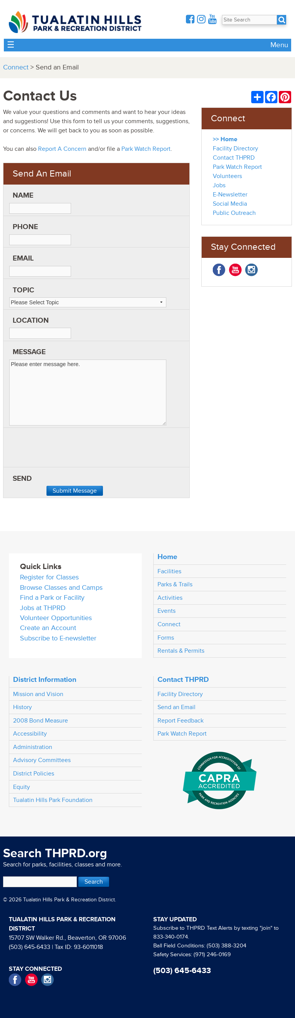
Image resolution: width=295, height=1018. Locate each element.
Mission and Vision (38, 694)
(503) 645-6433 (29, 947)
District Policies (33, 773)
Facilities (169, 571)
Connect (15, 67)
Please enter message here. (87, 393)
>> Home (225, 139)
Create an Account (48, 628)
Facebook (219, 270)
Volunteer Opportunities (56, 618)
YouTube (235, 270)
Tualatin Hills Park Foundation (53, 800)
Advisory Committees (42, 760)
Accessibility (30, 734)
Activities (169, 598)
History (22, 707)
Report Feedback (180, 720)
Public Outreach (234, 213)
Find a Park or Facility (52, 598)
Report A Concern (62, 149)
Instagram (251, 270)
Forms (165, 638)
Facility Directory (235, 148)
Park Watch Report (146, 149)
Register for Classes (49, 577)
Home (167, 556)
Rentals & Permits (180, 651)
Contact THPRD (234, 158)
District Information (44, 679)
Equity (21, 787)
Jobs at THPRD (43, 608)
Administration (32, 747)
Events (166, 611)
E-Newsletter (230, 194)
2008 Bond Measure (40, 720)
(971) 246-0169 (212, 954)
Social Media (230, 204)
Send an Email (176, 707)
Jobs (219, 185)
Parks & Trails (174, 584)
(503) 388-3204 (226, 945)
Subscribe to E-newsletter (58, 638)
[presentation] (67, 450)
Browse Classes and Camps (61, 588)
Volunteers (227, 176)
